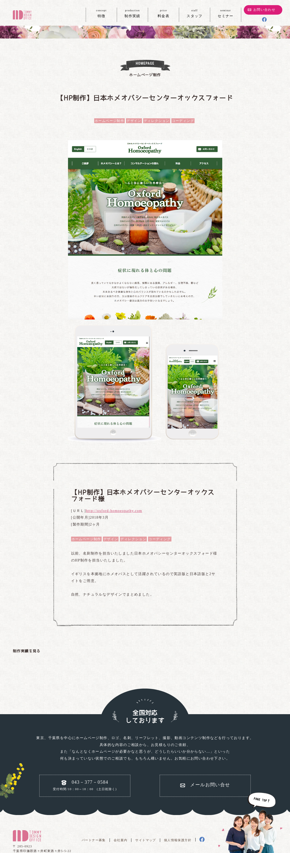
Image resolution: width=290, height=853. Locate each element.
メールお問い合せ (210, 784)
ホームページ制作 (109, 121)
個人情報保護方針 (177, 840)
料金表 (163, 13)
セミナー (225, 13)
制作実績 (132, 13)
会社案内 (121, 840)
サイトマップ (145, 840)
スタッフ (194, 13)
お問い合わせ (264, 10)
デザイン (134, 121)
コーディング (183, 121)
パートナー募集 (94, 840)
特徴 (101, 13)
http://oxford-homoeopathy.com (114, 511)
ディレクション (157, 121)
